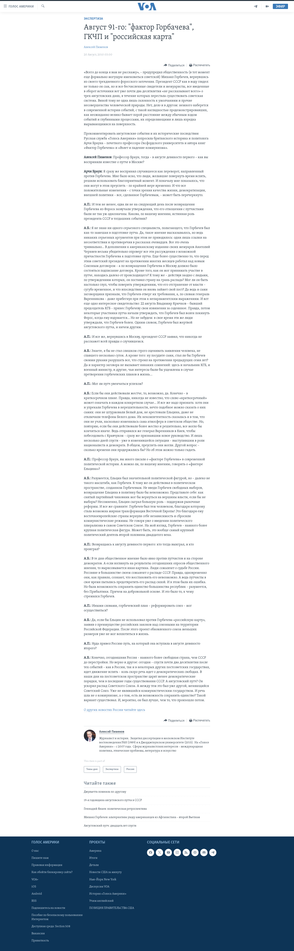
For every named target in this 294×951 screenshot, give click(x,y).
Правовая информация (47, 865)
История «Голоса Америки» (107, 893)
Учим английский (101, 900)
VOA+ (35, 879)
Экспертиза (93, 19)
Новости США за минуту (105, 872)
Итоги (93, 858)
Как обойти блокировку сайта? (52, 872)
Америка (95, 850)
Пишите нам (40, 858)
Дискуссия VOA (99, 886)
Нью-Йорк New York (102, 879)
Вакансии (38, 933)
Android (37, 893)
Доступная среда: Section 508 (51, 926)
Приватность (40, 940)
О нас (35, 850)
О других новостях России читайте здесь (114, 710)
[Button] (174, 65)
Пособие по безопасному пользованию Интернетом (57, 917)
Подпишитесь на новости (48, 907)
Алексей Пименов (96, 47)
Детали (94, 865)
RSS (34, 900)
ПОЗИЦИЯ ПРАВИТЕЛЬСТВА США (111, 907)
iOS (34, 886)
